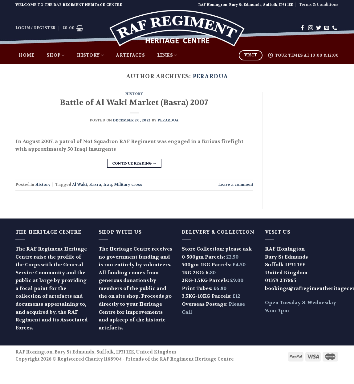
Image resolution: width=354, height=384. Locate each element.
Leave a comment (235, 184)
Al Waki (79, 184)
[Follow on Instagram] (310, 28)
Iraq (107, 184)
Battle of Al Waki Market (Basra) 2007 (134, 102)
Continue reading (134, 163)
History (90, 55)
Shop (56, 55)
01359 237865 (280, 280)
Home (26, 55)
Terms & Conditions (319, 4)
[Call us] (334, 28)
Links (167, 55)
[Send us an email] (326, 28)
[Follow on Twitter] (318, 28)
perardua (210, 76)
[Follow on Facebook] (302, 28)
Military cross (128, 184)
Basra (95, 184)
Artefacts (130, 55)
